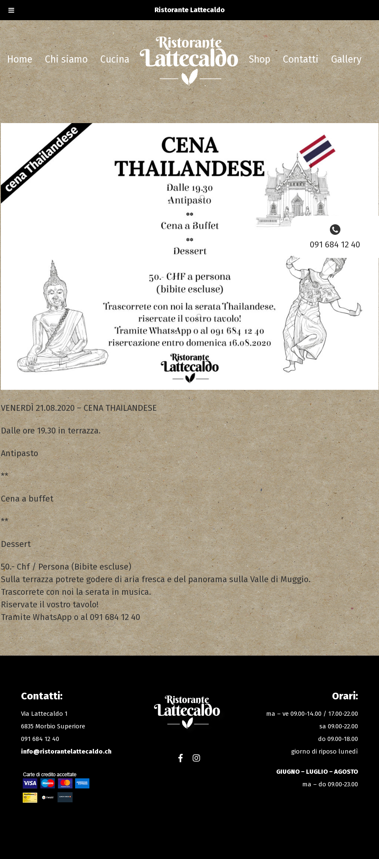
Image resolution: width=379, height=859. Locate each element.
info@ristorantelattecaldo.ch (66, 751)
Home (19, 59)
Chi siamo (66, 59)
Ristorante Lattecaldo (189, 62)
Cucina (114, 59)
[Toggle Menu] (11, 10)
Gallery (346, 59)
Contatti (301, 59)
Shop (259, 59)
